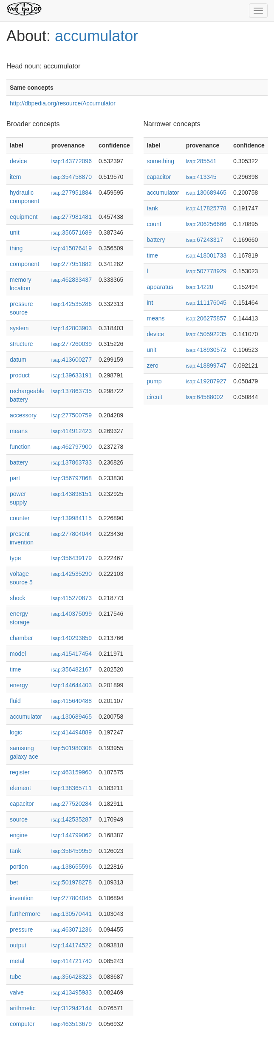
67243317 (204, 239)
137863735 (71, 391)
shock (17, 598)
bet (14, 882)
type (15, 558)
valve (17, 992)
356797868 (71, 478)
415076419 (71, 248)
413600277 (71, 359)
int (150, 302)
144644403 (71, 685)
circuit (155, 397)
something (161, 161)
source (19, 819)
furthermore (25, 913)
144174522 (71, 945)
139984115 (71, 518)
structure (21, 343)
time (15, 669)
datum (18, 359)
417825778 (206, 208)
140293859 (71, 638)
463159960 (71, 772)
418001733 (206, 255)
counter (20, 518)
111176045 (206, 302)
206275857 (206, 318)
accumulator (96, 36)
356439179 (71, 558)
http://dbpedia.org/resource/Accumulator (63, 103)
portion (19, 866)
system (19, 328)
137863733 (71, 462)
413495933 (71, 992)
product (20, 375)
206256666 (206, 224)
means (19, 431)
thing (16, 248)
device (18, 161)
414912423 (71, 431)
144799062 (71, 835)
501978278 (71, 882)
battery (19, 462)
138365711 (71, 788)
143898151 (71, 493)
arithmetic (23, 1008)
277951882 (71, 264)
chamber (21, 638)
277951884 (71, 192)
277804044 (71, 533)
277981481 (71, 216)
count (154, 224)
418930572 (206, 349)
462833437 (71, 279)
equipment (23, 216)
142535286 (71, 303)
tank (15, 850)
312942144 (71, 1008)
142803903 (71, 328)
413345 (201, 176)
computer (22, 1023)
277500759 (71, 415)
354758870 (71, 176)
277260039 (71, 343)
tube (15, 976)
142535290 (71, 573)
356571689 (71, 232)
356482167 (71, 669)
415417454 (71, 653)
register (20, 772)
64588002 (204, 397)
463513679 (71, 1023)
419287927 (206, 381)
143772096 (71, 161)
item (15, 176)
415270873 (71, 598)
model (18, 653)
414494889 (71, 732)
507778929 (206, 271)
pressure (21, 929)
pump (154, 381)
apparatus (160, 286)
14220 (199, 286)
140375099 (71, 613)
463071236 (71, 929)
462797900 (71, 446)
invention (22, 898)
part (15, 478)
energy (19, 685)
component (24, 264)
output (18, 945)
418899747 (206, 365)
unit (15, 232)
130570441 (71, 913)
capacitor (22, 803)
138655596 (71, 866)
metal (17, 961)
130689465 (71, 716)
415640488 (71, 700)
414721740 (71, 961)
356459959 (71, 850)
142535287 (71, 819)
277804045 (71, 898)
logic (16, 732)
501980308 (71, 748)
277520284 (71, 803)
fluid (15, 700)
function (20, 446)
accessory (23, 415)
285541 (201, 161)
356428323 (71, 976)
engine (19, 835)
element (20, 788)
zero (152, 365)
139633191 (71, 375)
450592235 (206, 334)
